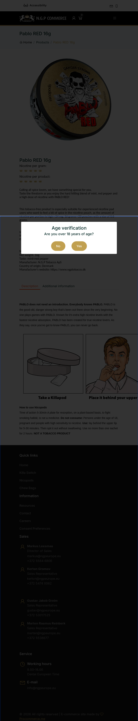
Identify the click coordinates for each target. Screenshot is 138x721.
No (58, 246)
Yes (79, 246)
